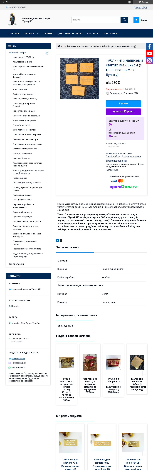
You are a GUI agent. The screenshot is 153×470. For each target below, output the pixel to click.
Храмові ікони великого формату (24, 75)
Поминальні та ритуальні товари (25, 242)
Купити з (123, 111)
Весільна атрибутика (23, 94)
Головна (13, 33)
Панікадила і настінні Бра (25, 139)
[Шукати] (124, 20)
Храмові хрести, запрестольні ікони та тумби (27, 164)
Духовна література (22, 217)
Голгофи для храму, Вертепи (27, 182)
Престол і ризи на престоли (26, 116)
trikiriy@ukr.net (18, 358)
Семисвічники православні (26, 149)
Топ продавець (16, 264)
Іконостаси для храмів (24, 111)
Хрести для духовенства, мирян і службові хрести (28, 171)
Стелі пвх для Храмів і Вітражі (24, 104)
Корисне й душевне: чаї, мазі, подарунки (27, 235)
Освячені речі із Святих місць (27, 221)
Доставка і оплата (69, 33)
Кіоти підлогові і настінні (24, 130)
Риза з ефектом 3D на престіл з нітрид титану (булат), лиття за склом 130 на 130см (66, 389)
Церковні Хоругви (21, 158)
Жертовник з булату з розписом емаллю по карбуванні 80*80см (90, 385)
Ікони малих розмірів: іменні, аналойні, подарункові (26, 83)
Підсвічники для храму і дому (27, 144)
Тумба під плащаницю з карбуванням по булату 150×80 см (114, 385)
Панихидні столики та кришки (27, 134)
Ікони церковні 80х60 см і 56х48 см (28, 67)
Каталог (29, 33)
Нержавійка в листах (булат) (27, 249)
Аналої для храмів (22, 125)
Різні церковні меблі (22, 200)
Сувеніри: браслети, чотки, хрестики (26, 227)
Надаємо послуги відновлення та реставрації (28, 255)
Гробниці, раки (20, 178)
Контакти (92, 33)
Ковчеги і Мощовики (22, 153)
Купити (123, 103)
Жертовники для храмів (24, 120)
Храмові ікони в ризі (22, 62)
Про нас (48, 33)
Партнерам (110, 33)
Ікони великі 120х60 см (23, 57)
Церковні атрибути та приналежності (23, 205)
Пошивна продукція (22, 195)
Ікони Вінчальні (20, 89)
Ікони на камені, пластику (25, 99)
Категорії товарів (17, 52)
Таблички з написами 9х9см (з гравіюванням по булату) (138, 384)
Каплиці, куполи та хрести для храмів (27, 188)
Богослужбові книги (22, 212)
